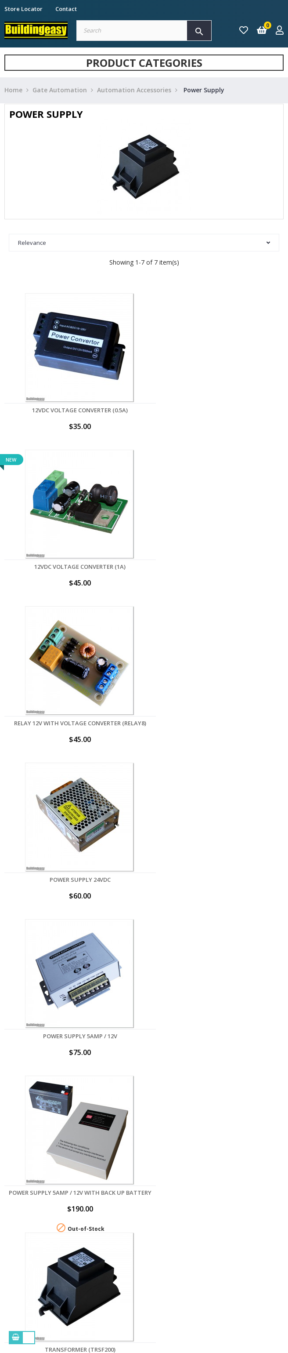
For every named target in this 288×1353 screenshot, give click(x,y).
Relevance (144, 243)
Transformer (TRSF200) (72, 880)
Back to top (244, 957)
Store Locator (23, 9)
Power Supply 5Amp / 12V (72, 723)
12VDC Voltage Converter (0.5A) (72, 410)
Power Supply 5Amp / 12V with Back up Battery (216, 726)
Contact (66, 9)
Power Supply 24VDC (216, 567)
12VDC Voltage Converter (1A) (216, 410)
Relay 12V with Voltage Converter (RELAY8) (72, 567)
